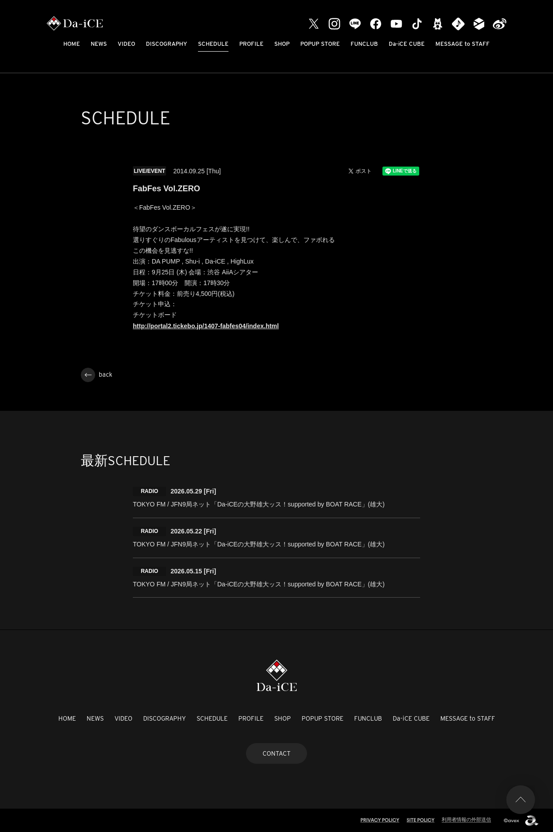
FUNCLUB (364, 43)
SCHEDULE (213, 43)
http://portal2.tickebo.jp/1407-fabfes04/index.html (206, 326)
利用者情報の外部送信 (466, 819)
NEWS (99, 43)
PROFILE (251, 43)
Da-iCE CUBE (407, 43)
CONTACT (276, 753)
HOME (71, 43)
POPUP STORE (320, 43)
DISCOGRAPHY (166, 43)
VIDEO (126, 43)
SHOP (282, 43)
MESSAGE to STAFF (462, 43)
